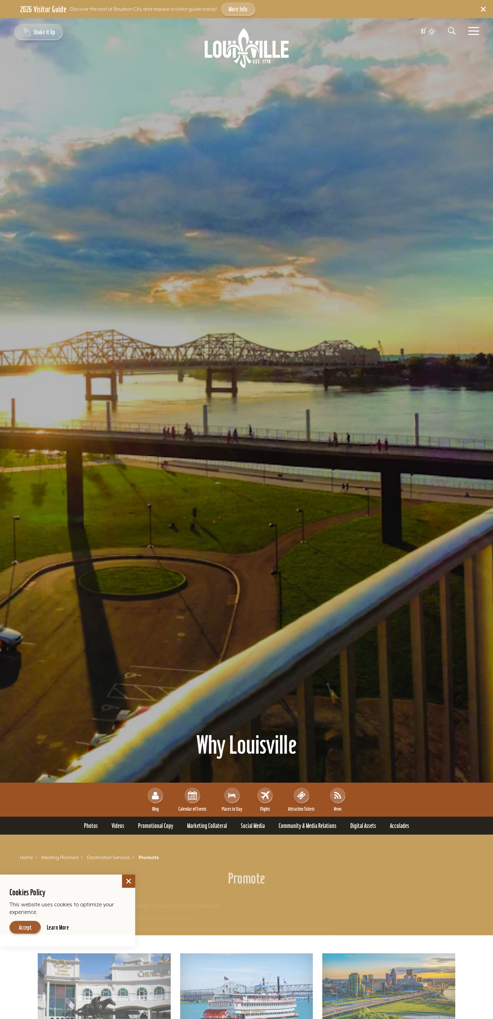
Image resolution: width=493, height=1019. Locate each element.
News (338, 800)
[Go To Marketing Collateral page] (207, 826)
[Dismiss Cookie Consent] (128, 881)
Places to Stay (232, 800)
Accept (25, 927)
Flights (265, 800)
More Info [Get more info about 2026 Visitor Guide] (238, 9)
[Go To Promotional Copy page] (155, 826)
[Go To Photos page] (91, 826)
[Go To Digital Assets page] (363, 826)
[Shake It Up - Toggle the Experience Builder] (38, 32)
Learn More (58, 927)
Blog (155, 800)
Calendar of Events (192, 800)
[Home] (247, 48)
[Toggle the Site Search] (452, 30)
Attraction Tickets (301, 800)
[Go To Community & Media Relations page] (307, 826)
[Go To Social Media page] (253, 826)
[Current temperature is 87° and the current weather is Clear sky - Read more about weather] (428, 31)
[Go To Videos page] (118, 826)
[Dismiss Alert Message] (483, 9)
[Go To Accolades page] (399, 826)
